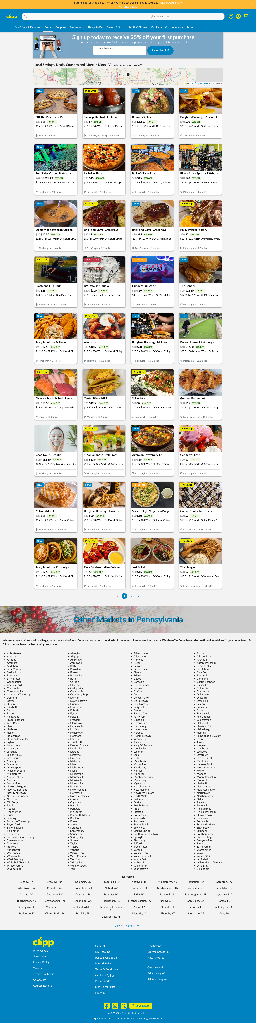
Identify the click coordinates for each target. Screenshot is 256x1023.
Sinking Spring (140, 831)
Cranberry (201, 691)
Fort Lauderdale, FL (83, 907)
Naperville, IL (167, 894)
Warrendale (12, 853)
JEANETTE (75, 742)
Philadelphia (202, 808)
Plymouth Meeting (79, 815)
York (71, 869)
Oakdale (73, 799)
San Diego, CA (195, 901)
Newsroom (39, 956)
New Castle (202, 786)
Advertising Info (156, 973)
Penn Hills (201, 805)
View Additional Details (128, 7)
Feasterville (202, 713)
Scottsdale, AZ (195, 913)
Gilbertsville (202, 720)
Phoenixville (12, 812)
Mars (71, 764)
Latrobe (73, 751)
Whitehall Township (17, 862)
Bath (71, 666)
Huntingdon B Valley (207, 736)
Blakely (73, 672)
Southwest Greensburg (19, 837)
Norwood (11, 799)
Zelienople (201, 869)
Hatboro (10, 729)
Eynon (72, 713)
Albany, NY (26, 882)
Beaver (136, 666)
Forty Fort (138, 716)
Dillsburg (200, 697)
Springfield (138, 837)
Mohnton (138, 774)
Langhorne (201, 748)
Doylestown (139, 701)
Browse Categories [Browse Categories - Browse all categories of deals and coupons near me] (158, 952)
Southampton (203, 834)
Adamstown (139, 653)
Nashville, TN (167, 901)
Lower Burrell (203, 758)
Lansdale (10, 751)
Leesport (200, 751)
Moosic (10, 780)
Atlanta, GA (27, 894)
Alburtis (10, 656)
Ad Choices (39, 980)
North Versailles (78, 796)
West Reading (13, 859)
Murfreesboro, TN (167, 888)
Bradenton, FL (26, 913)
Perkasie (73, 808)
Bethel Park (139, 669)
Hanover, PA (111, 894)
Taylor (72, 843)
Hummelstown (141, 736)
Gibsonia (137, 720)
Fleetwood (11, 716)
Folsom (73, 716)
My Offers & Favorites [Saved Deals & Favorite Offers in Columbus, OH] (28, 27)
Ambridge (74, 659)
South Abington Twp (144, 834)
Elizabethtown (77, 707)
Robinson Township (17, 821)
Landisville (74, 748)
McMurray (75, 767)
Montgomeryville (142, 777)
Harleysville (75, 726)
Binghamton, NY (26, 901)
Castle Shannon (204, 682)
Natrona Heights (15, 786)
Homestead (12, 736)
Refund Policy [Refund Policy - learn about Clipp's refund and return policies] (103, 963)
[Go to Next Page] (138, 596)
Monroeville (75, 777)
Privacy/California (43, 974)
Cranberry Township (17, 694)
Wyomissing (12, 869)
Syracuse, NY (224, 894)
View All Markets (127, 925)
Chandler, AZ (54, 888)
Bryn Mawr (12, 678)
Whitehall (201, 859)
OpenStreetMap (204, 83)
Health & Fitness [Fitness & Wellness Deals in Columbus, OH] (137, 27)
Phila (135, 808)
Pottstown (138, 815)
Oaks (198, 799)
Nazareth (74, 786)
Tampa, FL (224, 901)
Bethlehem (201, 669)
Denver (73, 697)
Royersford (12, 824)
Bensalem (74, 669)
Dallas (136, 694)
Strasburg (138, 840)
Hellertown (75, 732)
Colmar (136, 688)
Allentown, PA (26, 888)
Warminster (202, 850)
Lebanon (137, 751)
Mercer (136, 770)
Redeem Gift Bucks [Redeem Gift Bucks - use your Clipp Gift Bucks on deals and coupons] (106, 957)
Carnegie (137, 682)
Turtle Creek (202, 846)
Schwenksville (13, 827)
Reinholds (138, 818)
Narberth (201, 783)
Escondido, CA (83, 901)
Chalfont (74, 685)
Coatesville (12, 688)
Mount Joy (138, 780)
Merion (199, 770)
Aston (136, 663)
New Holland (140, 789)
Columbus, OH (83, 888)
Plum (8, 815)
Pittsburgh (74, 812)
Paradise (73, 805)
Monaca (200, 774)
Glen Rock (11, 723)
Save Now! (160, 50)
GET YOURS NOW (171, 2)
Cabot (136, 678)
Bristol (136, 675)
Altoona (10, 659)
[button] (252, 4)
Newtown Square (142, 793)
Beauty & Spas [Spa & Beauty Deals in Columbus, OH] (115, 27)
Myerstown (139, 783)
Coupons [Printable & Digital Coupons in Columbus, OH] (60, 27)
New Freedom (77, 789)
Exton (9, 713)
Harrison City (203, 726)
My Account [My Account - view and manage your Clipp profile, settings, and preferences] (102, 952)
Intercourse (139, 739)
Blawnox (137, 672)
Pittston (137, 812)
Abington (74, 653)
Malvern (73, 761)
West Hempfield (141, 856)
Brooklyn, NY (55, 882)
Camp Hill (201, 678)
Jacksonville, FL (111, 916)
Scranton (74, 827)
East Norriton (140, 704)
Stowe (72, 840)
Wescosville (12, 856)
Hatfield (73, 729)
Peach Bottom (140, 805)
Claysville (201, 685)
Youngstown (139, 869)
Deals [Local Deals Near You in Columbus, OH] (48, 27)
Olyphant (74, 802)
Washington (139, 853)
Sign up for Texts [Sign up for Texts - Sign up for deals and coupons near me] (105, 987)
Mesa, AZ (139, 907)
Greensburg (139, 723)
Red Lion (73, 818)
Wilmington (139, 865)
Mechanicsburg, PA (139, 901)
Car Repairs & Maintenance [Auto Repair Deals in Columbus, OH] (167, 27)
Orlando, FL (168, 907)
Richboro (201, 818)
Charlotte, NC (55, 894)
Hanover (10, 726)
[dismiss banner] (220, 34)
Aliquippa (74, 656)
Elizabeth (11, 707)
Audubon (11, 666)
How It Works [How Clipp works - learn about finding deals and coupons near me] (155, 957)
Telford (136, 843)
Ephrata (73, 710)
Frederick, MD (111, 882)
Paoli (8, 805)
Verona (136, 850)
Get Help (100, 975)
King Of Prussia (141, 745)
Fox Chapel (202, 716)
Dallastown (202, 694)
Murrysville (75, 783)
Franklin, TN (83, 913)
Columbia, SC (83, 882)
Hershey (137, 732)
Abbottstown (13, 653)
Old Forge (11, 802)
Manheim (201, 761)
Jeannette (138, 742)
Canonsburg (12, 682)
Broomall (200, 675)
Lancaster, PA (139, 888)
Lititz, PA (139, 894)
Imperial (73, 739)
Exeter (136, 710)
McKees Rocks (204, 764)
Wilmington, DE (224, 907)
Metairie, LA (139, 913)
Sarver (72, 824)
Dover (9, 701)
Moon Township (205, 777)
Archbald (201, 659)
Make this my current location (128, 65)
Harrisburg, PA (111, 901)
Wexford (74, 859)
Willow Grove (13, 865)
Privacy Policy (41, 962)
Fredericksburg (14, 720)
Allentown (138, 656)
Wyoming (201, 865)
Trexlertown (139, 846)
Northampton (203, 796)
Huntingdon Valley (16, 739)
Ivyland (9, 742)
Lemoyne (74, 755)
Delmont (10, 697)
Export (199, 710)
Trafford (10, 846)
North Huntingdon (16, 796)
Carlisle (73, 682)
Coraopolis (75, 691)
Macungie (11, 761)
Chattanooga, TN (55, 901)
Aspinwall (74, 663)
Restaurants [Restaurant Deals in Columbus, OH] (77, 27)
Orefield (137, 802)
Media (72, 770)
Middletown (12, 774)
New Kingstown (15, 793)
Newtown (74, 793)
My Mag (100, 992)
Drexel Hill (201, 701)
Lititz (135, 758)
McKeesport (12, 767)
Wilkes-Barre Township (209, 862)
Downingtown (77, 701)
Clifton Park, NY (54, 913)
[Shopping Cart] (245, 16)
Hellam (9, 732)
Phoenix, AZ (168, 913)
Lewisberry (12, 758)
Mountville (12, 783)
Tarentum (11, 843)
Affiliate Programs (158, 979)
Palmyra (200, 802)
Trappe (72, 846)
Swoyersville (203, 840)
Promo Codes (103, 981)
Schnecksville (140, 824)
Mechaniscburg (14, 770)
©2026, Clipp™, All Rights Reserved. (126, 1013)
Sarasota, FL (196, 907)
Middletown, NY (167, 882)
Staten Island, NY (224, 888)
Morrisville (75, 780)
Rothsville (201, 821)
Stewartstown (14, 840)
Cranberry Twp (77, 694)
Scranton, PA (224, 882)
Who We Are (40, 950)
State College (203, 837)
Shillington (11, 831)
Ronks (72, 821)
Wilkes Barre (76, 862)
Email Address (104, 48)
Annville (137, 659)
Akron (199, 653)
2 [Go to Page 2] (131, 596)
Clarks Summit (141, 685)
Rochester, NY (196, 888)
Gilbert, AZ (111, 888)
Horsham (74, 736)
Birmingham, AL (26, 907)
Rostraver (138, 821)
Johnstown (12, 745)
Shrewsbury (75, 831)
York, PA (224, 913)
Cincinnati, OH (55, 907)
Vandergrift (12, 850)
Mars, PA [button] (105, 65)
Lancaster (11, 748)
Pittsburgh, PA (195, 882)
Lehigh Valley (13, 755)
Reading (10, 818)
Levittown (201, 755)
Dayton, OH (83, 894)
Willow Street (77, 865)
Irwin (198, 739)
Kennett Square (77, 745)
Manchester (139, 761)
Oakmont (138, 799)
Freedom (73, 720)
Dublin (9, 704)
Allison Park (202, 656)
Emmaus (200, 707)
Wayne (199, 853)
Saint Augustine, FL (196, 894)
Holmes (200, 732)
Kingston (200, 745)
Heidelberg (202, 729)
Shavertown (202, 827)
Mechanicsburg (204, 767)
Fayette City (139, 713)
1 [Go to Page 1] (124, 596)
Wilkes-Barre (140, 862)
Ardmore (10, 663)
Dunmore (74, 704)
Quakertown (203, 815)
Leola (135, 755)
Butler (72, 678)
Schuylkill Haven (205, 824)
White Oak (138, 859)
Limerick (73, 758)
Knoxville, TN (139, 882)
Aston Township (205, 663)
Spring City (75, 837)
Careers (37, 968)
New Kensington (205, 789)
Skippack (200, 831)
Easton (199, 704)
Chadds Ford (13, 685)
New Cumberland (15, 789)
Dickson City (140, 697)
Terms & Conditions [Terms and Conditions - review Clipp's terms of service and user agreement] (106, 969)
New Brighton (140, 786)
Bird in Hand (13, 672)
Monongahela (13, 777)
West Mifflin (202, 856)
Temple (199, 843)
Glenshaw (74, 723)
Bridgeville (74, 675)
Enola (8, 710)
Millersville (75, 774)
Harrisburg (138, 726)
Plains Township (205, 812)
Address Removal (43, 985)
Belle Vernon (13, 669)
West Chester (76, 856)
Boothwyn (11, 675)
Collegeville (75, 688)
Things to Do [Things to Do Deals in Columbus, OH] (95, 27)
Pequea (10, 808)
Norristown (202, 793)
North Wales (139, 796)
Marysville (138, 764)
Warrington (75, 853)
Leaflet (189, 83)
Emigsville (138, 707)
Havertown (139, 729)
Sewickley (138, 827)
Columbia (201, 688)
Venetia (73, 850)
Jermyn (199, 742)
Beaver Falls (202, 666)
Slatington (11, 834)
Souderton (75, 834)
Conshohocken (14, 691)
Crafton (137, 691)
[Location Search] (186, 17)
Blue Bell (200, 672)
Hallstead (201, 723)
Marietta (10, 764)
